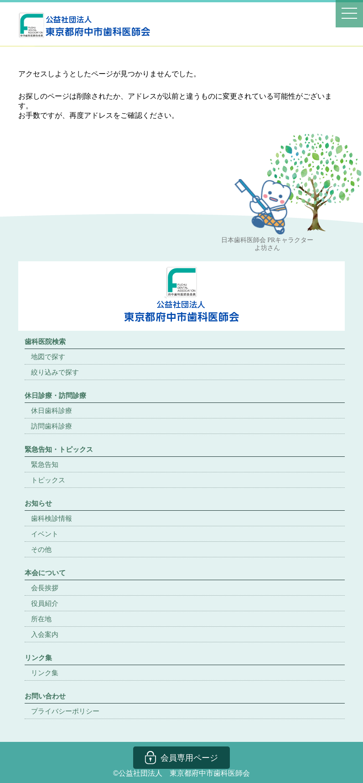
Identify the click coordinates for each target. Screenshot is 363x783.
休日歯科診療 (51, 410)
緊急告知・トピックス (59, 449)
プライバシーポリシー (65, 711)
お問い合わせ (45, 696)
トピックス (48, 480)
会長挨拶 (44, 588)
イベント (44, 534)
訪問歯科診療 (51, 426)
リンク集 (44, 673)
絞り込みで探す (55, 372)
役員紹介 (44, 603)
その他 (41, 549)
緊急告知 (44, 464)
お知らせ (38, 503)
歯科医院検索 (45, 341)
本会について (45, 573)
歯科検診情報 (51, 518)
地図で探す (48, 356)
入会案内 (44, 634)
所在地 (41, 619)
